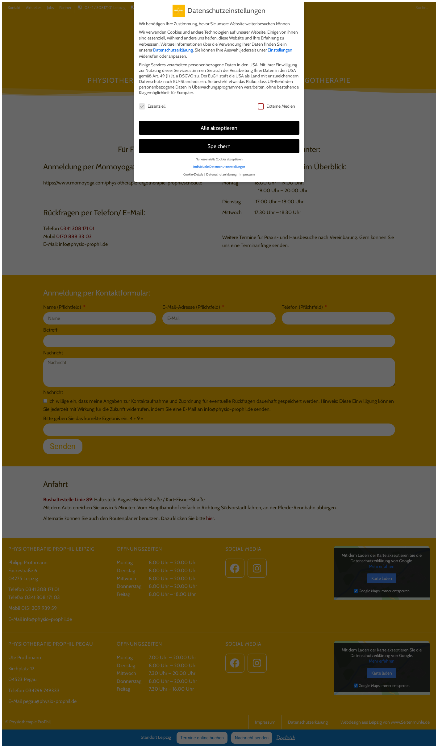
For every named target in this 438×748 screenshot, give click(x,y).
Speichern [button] (219, 145)
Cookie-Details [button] (193, 173)
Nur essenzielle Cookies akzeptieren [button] (219, 158)
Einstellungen (280, 49)
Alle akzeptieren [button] (219, 126)
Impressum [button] (247, 173)
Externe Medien (276, 105)
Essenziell (152, 105)
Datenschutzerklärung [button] (221, 173)
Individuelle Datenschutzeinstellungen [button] (219, 166)
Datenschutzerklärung (173, 49)
